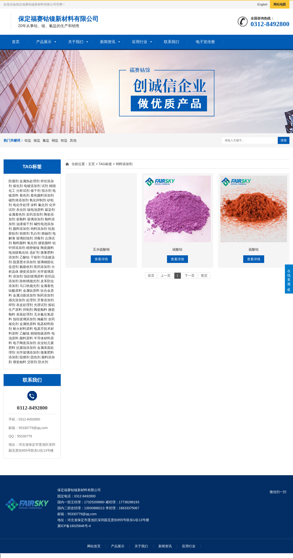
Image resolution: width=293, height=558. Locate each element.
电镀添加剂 (32, 186)
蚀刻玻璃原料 (34, 276)
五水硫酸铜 (101, 249)
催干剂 (35, 191)
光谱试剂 (40, 305)
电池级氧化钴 (19, 252)
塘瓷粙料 (19, 362)
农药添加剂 (34, 214)
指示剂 (46, 191)
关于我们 (75, 42)
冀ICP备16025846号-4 (74, 526)
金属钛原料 (31, 290)
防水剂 (43, 362)
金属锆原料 (28, 324)
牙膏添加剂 (45, 300)
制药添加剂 (45, 295)
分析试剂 (23, 191)
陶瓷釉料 (40, 309)
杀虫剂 (21, 210)
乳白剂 (35, 233)
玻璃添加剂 (35, 219)
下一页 (190, 275)
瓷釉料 (21, 219)
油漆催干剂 (24, 224)
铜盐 (55, 140)
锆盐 (64, 140)
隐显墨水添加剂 (24, 262)
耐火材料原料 (23, 329)
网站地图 (279, 4)
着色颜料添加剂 (42, 195)
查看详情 (101, 259)
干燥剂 (35, 257)
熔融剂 (46, 233)
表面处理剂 (24, 314)
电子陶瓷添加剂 (24, 343)
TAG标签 (105, 164)
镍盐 (37, 140)
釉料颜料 (19, 243)
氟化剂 (43, 205)
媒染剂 (50, 210)
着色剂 (25, 195)
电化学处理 (21, 205)
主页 (91, 164)
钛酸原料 (15, 290)
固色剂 (35, 357)
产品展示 (43, 42)
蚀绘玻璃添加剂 (24, 319)
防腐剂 (14, 181)
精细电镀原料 (40, 333)
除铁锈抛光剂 (30, 281)
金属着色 (47, 286)
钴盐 (28, 140)
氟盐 (46, 140)
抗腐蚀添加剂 (26, 348)
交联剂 (32, 362)
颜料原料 (26, 338)
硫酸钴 (254, 249)
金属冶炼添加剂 (24, 295)
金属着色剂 (17, 214)
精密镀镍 (33, 248)
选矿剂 (35, 252)
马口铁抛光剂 (30, 286)
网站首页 (94, 546)
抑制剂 (28, 309)
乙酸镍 (25, 333)
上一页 (166, 275)
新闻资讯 (107, 42)
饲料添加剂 (38, 229)
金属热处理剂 (30, 181)
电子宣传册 (205, 42)
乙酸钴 (25, 257)
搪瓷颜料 (44, 243)
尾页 (204, 275)
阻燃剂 (25, 357)
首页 (16, 42)
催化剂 (18, 186)
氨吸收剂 (26, 267)
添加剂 (18, 276)
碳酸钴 (177, 249)
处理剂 (31, 300)
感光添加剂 (17, 300)
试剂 (44, 186)
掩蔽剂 (42, 319)
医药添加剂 (42, 267)
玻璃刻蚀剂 (24, 238)
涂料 (33, 205)
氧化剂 (32, 243)
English (262, 4)
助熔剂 (25, 233)
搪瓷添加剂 (28, 271)
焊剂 (12, 305)
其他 (73, 140)
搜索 (284, 140)
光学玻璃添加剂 (28, 352)
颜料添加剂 (21, 229)
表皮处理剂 (24, 305)
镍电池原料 (35, 210)
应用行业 (139, 42)
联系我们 (171, 42)
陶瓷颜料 (47, 248)
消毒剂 (39, 238)
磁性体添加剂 (19, 200)
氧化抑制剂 (38, 200)
